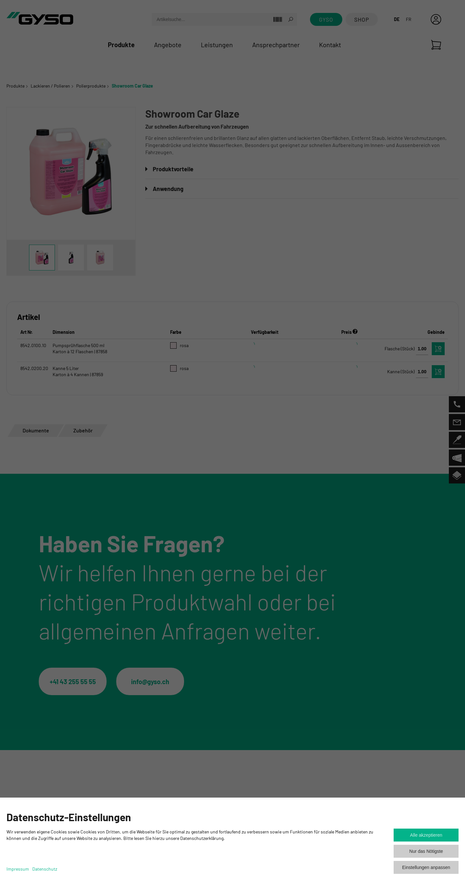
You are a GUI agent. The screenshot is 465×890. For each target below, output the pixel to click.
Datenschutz (44, 869)
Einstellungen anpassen (426, 867)
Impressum (17, 869)
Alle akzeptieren (426, 835)
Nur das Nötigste (426, 851)
